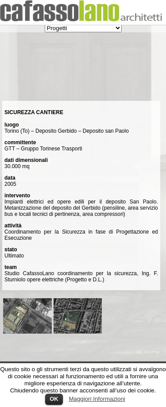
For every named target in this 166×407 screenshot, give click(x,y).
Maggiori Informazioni (97, 398)
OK (54, 398)
